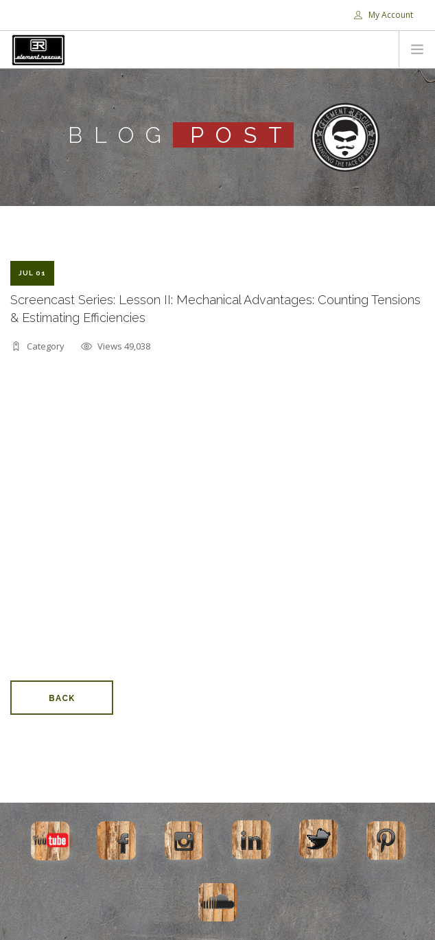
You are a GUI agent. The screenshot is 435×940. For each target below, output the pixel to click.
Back (62, 698)
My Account (383, 15)
